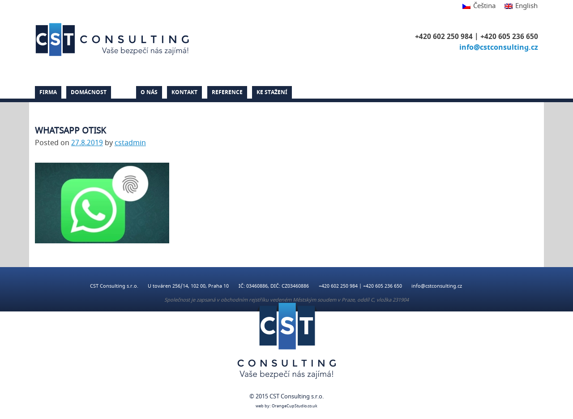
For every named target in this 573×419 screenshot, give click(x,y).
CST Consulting (113, 39)
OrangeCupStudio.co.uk (294, 406)
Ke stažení (272, 92)
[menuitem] (479, 6)
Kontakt (184, 92)
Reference (227, 92)
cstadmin (130, 143)
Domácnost (89, 92)
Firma (48, 92)
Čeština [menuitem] (484, 6)
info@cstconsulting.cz (498, 47)
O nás (149, 92)
